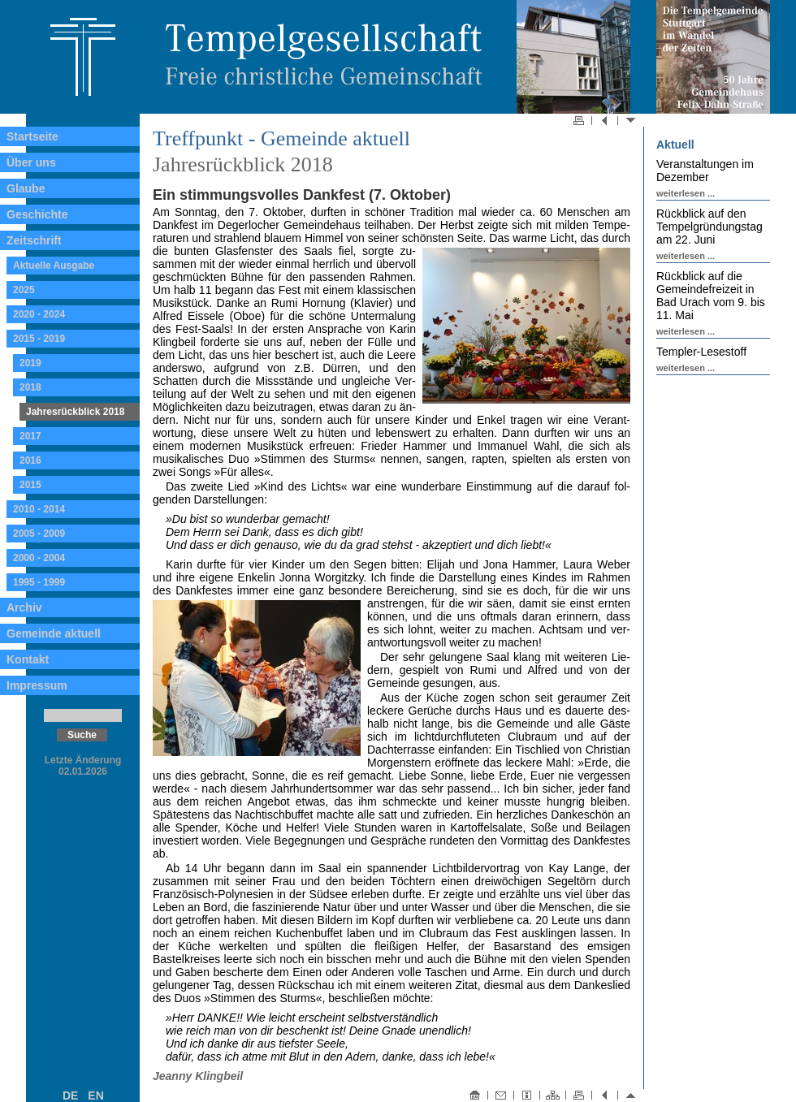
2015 (30, 484)
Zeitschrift (34, 240)
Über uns (31, 162)
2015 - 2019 (39, 338)
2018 (30, 387)
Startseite (32, 136)
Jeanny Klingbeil (198, 1076)
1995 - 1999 (39, 582)
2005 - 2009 (39, 533)
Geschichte (36, 214)
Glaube (25, 188)
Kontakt (27, 659)
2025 (24, 290)
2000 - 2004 (39, 558)
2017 (30, 436)
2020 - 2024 (39, 314)
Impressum (36, 685)
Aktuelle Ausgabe (53, 265)
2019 (30, 363)
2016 (30, 460)
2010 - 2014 (39, 509)
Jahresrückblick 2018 (75, 411)
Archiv (24, 607)
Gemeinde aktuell (53, 633)
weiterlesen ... (685, 193)
